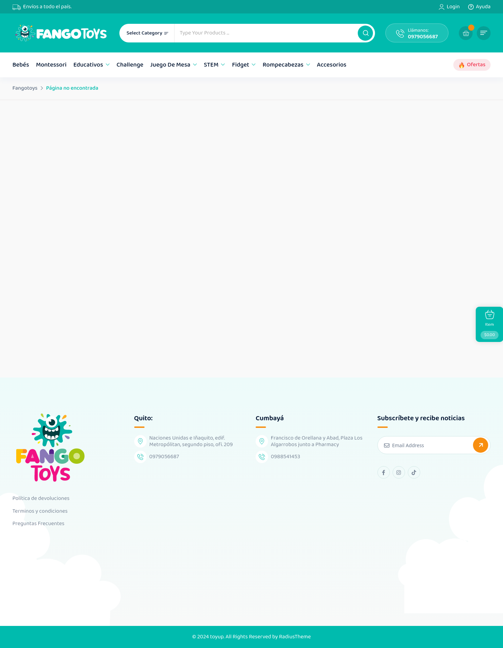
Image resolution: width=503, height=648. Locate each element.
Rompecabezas (283, 65)
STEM (211, 65)
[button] (365, 33)
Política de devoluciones (40, 498)
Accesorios (332, 65)
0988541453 (285, 456)
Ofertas (476, 65)
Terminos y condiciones (40, 511)
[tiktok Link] (414, 472)
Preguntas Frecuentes (38, 524)
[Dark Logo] (60, 33)
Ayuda (483, 7)
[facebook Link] (383, 472)
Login (453, 7)
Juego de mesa (170, 65)
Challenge (130, 65)
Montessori (51, 65)
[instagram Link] (399, 472)
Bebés (20, 65)
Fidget (240, 65)
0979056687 (423, 36)
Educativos (88, 65)
